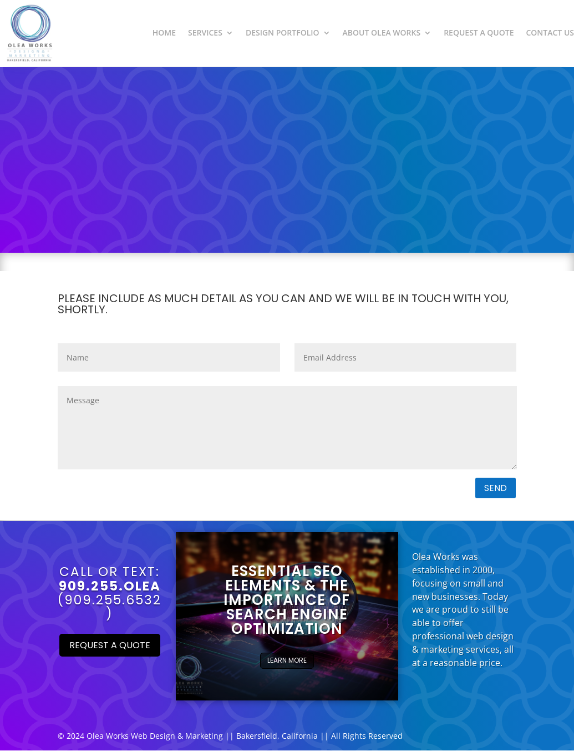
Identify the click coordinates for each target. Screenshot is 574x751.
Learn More (287, 660)
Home (164, 32)
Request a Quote (479, 32)
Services (205, 32)
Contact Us (550, 32)
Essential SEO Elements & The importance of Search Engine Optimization (286, 600)
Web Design (153, 735)
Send (495, 488)
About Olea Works (382, 32)
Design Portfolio (282, 32)
